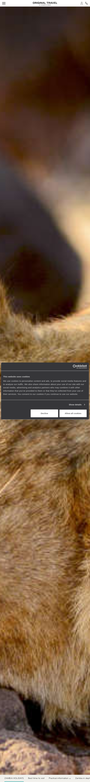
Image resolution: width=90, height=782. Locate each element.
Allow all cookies (73, 413)
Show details (75, 404)
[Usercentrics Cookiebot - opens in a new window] (75, 367)
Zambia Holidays (14, 778)
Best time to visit (36, 778)
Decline (44, 413)
